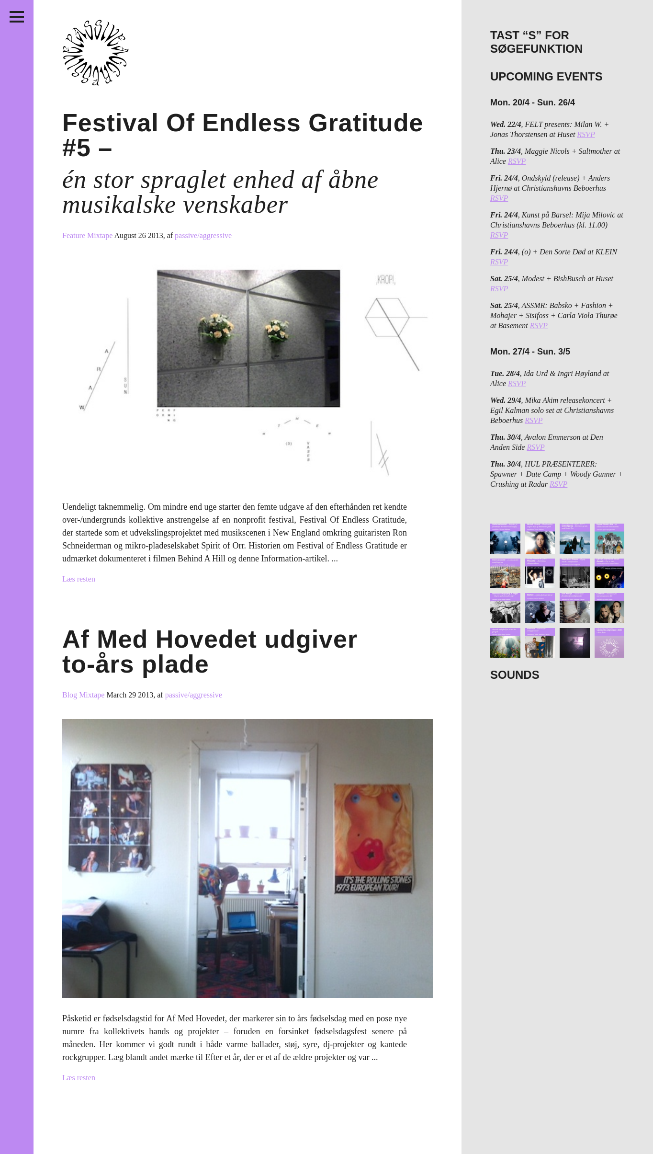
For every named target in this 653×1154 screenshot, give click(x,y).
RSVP (586, 134)
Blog (70, 695)
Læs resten (78, 579)
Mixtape (100, 235)
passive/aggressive (203, 235)
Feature (74, 235)
